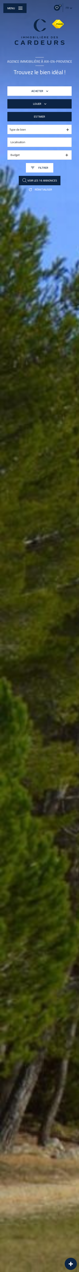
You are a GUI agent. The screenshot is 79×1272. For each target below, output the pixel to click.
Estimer (39, 116)
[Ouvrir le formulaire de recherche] (39, 167)
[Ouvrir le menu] (15, 8)
